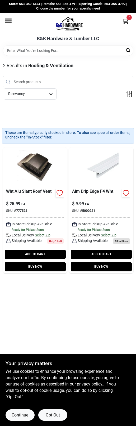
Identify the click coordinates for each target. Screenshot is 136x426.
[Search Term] (68, 50)
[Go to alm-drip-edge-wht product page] (101, 210)
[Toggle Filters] (129, 94)
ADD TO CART (35, 254)
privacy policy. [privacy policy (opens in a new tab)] (90, 384)
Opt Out (53, 415)
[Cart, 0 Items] (125, 21)
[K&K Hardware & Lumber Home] (68, 24)
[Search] (128, 50)
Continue (20, 415)
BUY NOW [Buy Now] (35, 266)
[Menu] (8, 20)
